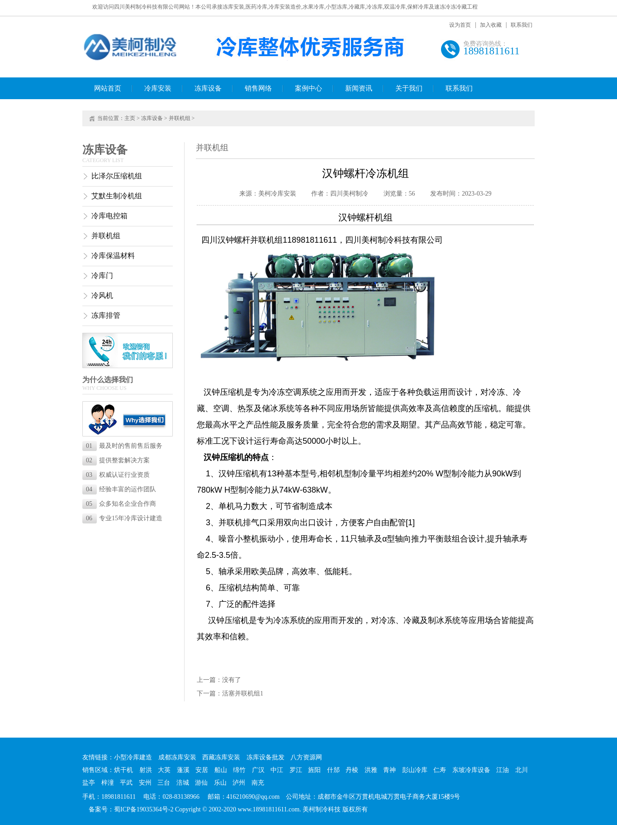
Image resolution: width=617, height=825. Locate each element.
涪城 (182, 782)
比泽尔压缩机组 (116, 176)
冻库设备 (208, 88)
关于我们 (408, 88)
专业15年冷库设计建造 (124, 518)
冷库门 (102, 275)
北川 (521, 770)
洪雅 (371, 770)
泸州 (239, 782)
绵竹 (239, 770)
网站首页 (107, 88)
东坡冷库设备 (471, 770)
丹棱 (352, 770)
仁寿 (439, 770)
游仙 (201, 782)
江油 (502, 770)
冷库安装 (157, 88)
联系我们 (521, 25)
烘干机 (123, 770)
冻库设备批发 (266, 757)
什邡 (333, 770)
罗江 (296, 770)
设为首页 (460, 25)
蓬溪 (183, 770)
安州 (145, 782)
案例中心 (308, 88)
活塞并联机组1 (242, 693)
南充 (258, 782)
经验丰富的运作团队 (121, 489)
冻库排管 (105, 315)
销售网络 (258, 88)
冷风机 (102, 295)
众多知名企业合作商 (121, 503)
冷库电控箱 (109, 216)
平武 (126, 782)
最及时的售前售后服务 (124, 445)
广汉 (258, 770)
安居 (201, 770)
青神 (389, 770)
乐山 (220, 782)
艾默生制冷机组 (116, 196)
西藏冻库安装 (221, 757)
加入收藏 (491, 25)
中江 (277, 770)
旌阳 (314, 770)
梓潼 (107, 782)
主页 (129, 118)
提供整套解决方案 (118, 460)
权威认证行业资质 (118, 474)
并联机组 (179, 118)
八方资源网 (306, 757)
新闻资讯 (358, 88)
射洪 (145, 770)
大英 (164, 770)
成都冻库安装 (177, 757)
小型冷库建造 (133, 757)
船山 (220, 770)
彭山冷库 (414, 770)
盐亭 (88, 782)
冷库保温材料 (113, 255)
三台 (163, 782)
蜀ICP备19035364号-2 (143, 809)
